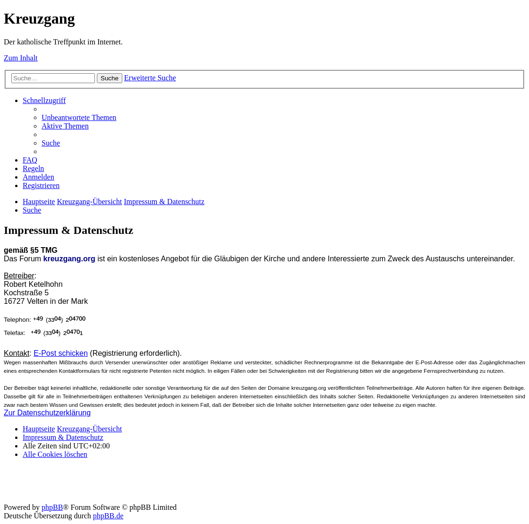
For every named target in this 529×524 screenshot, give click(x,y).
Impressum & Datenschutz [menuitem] (63, 437)
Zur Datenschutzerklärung (47, 413)
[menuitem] (79, 117)
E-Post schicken (61, 353)
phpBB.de (108, 516)
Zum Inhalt (21, 58)
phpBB (52, 507)
